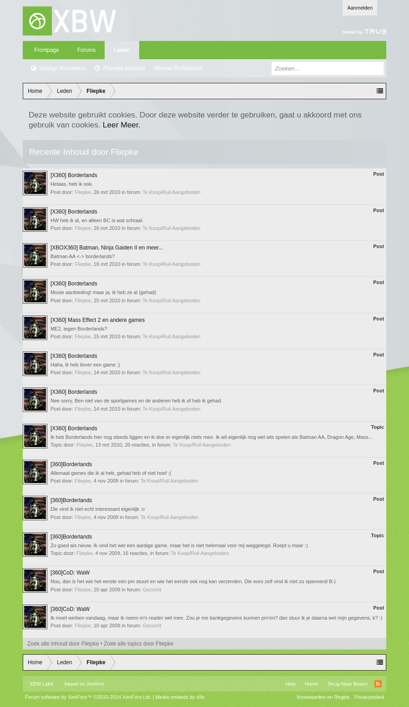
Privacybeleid (369, 697)
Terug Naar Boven (347, 684)
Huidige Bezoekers (63, 68)
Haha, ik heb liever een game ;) (85, 364)
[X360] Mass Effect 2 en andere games (97, 320)
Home (311, 684)
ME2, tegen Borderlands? (78, 328)
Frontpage (46, 50)
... (214, 68)
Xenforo (95, 684)
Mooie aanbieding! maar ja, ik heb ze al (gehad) (103, 292)
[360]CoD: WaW (70, 573)
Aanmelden (360, 7)
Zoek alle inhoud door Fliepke (63, 644)
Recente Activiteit (124, 68)
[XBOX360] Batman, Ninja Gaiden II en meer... (106, 247)
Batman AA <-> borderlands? (82, 256)
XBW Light (41, 684)
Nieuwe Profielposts (178, 68)
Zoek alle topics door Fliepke (138, 644)
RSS (378, 683)
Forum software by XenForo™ (88, 697)
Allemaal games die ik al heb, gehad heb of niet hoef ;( (110, 473)
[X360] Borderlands (73, 175)
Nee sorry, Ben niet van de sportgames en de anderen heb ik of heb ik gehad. (136, 400)
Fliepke (83, 192)
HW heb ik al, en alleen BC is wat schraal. (96, 220)
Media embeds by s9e (180, 697)
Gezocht (151, 589)
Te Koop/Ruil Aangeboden (171, 192)
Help (290, 684)
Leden (122, 50)
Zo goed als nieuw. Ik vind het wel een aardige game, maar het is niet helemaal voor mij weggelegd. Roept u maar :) (179, 545)
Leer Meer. (122, 124)
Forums (86, 50)
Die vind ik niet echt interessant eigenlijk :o (97, 509)
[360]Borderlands (71, 464)
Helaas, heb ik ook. (71, 184)
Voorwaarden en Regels (322, 697)
